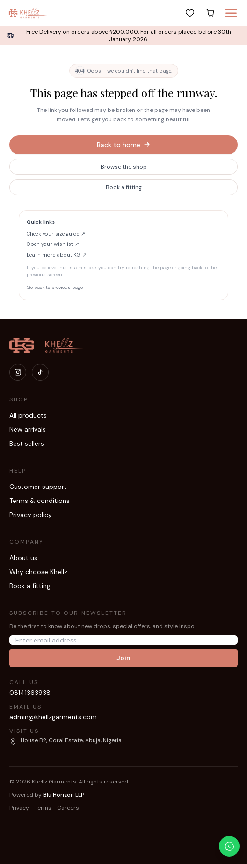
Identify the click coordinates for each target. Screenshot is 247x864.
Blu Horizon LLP (64, 794)
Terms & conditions (39, 500)
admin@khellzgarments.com (53, 717)
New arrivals (27, 429)
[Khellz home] (28, 13)
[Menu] (231, 13)
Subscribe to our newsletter (68, 613)
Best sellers (26, 443)
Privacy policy (30, 514)
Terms (43, 808)
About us (23, 558)
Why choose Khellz (38, 572)
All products (28, 415)
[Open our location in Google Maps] (65, 741)
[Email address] (123, 640)
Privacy (19, 808)
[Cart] (210, 13)
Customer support (38, 486)
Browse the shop (124, 166)
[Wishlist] (190, 13)
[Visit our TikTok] (40, 372)
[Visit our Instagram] (17, 372)
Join (123, 658)
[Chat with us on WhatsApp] (229, 846)
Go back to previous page (55, 287)
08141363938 (30, 692)
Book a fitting (124, 187)
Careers (68, 808)
